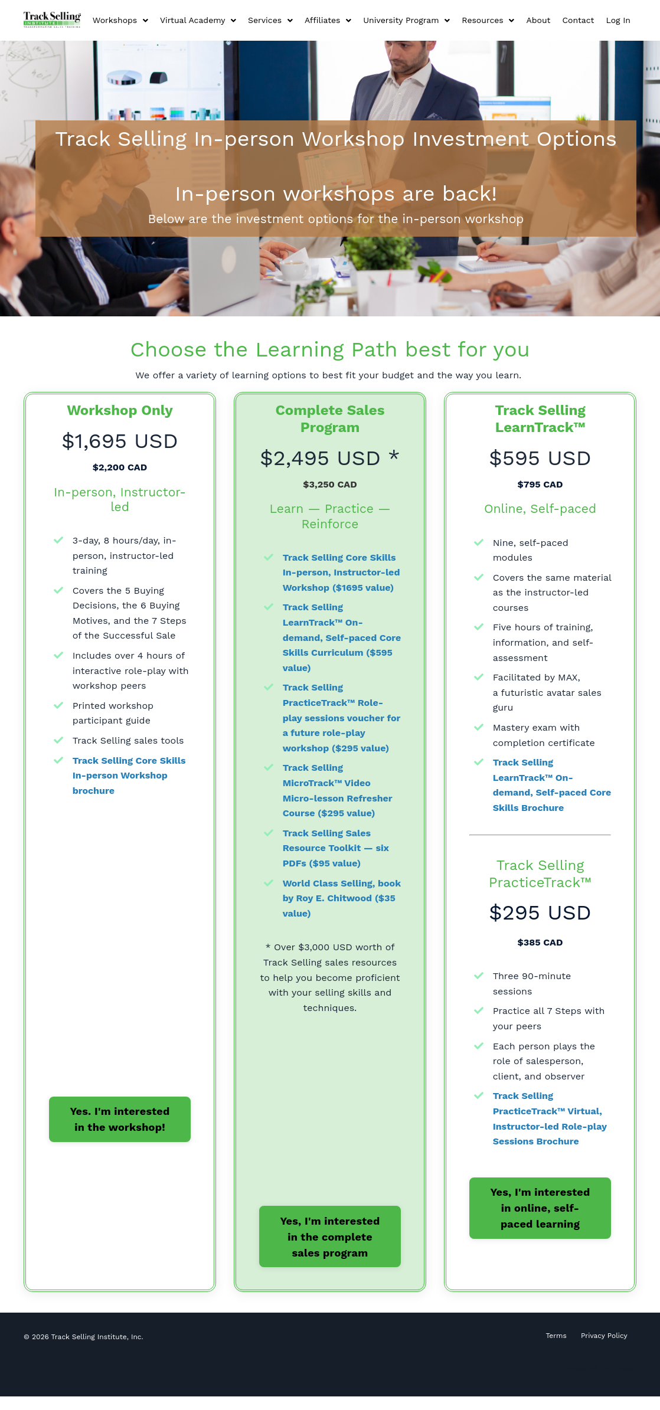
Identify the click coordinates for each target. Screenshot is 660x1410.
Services (270, 20)
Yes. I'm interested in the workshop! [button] (119, 1117)
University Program (406, 20)
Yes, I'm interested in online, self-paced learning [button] (540, 1206)
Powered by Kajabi (599, 1383)
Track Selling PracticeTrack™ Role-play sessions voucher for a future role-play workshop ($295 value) (336, 731)
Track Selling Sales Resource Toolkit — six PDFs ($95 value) (336, 861)
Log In (618, 20)
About (538, 20)
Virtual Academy (198, 20)
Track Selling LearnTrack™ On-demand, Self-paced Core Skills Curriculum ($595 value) (335, 650)
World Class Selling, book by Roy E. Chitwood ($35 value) (340, 911)
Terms (556, 1350)
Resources (488, 20)
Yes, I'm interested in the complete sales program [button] (330, 1250)
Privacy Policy (604, 1350)
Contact (578, 20)
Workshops (120, 20)
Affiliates (328, 20)
